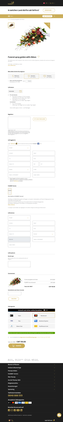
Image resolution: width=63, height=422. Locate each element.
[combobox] (19, 147)
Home (9, 19)
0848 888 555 (15, 395)
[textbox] (19, 148)
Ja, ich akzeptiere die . (30, 337)
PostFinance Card (41, 326)
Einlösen (13, 298)
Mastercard (40, 316)
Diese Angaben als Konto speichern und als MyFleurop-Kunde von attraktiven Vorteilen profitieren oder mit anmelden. (21, 180)
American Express (41, 321)
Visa (15, 321)
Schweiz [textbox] (10, 169)
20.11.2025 (43, 337)
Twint (15, 316)
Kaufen (18, 346)
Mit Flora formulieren (39, 119)
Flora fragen (48, 16)
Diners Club (16, 326)
